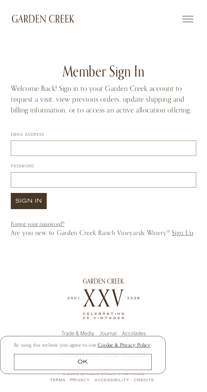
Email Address (27, 134)
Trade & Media (77, 332)
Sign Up (182, 232)
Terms (57, 380)
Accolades (134, 332)
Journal (108, 332)
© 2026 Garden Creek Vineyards (103, 373)
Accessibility (112, 380)
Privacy (80, 380)
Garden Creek (43, 19)
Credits (144, 380)
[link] (124, 345)
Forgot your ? (37, 224)
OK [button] (83, 362)
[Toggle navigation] (189, 18)
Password (22, 165)
